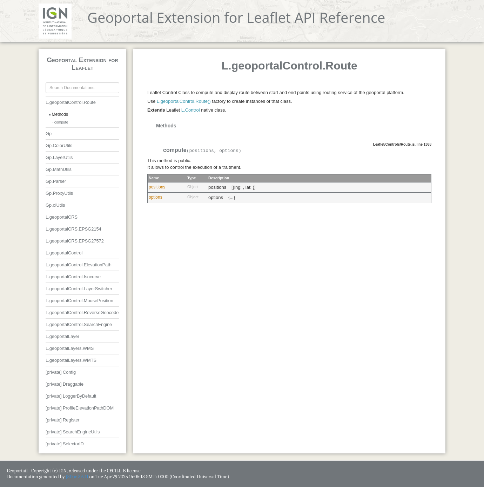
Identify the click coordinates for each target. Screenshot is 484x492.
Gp (49, 133)
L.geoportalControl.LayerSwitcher (79, 288)
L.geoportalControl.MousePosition (79, 300)
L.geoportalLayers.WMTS (71, 360)
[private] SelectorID (65, 443)
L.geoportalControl (64, 252)
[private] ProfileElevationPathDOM (80, 408)
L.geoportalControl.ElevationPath (79, 264)
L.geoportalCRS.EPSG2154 (73, 229)
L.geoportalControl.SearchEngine (79, 324)
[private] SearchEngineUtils (73, 431)
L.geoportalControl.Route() (184, 101)
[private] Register (63, 420)
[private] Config (61, 372)
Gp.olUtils (55, 205)
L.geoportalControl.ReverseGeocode (82, 312)
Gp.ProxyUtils (59, 193)
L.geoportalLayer (62, 336)
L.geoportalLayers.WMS (70, 348)
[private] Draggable (64, 384)
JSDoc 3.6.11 (77, 477)
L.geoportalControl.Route (71, 102)
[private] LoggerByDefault (71, 396)
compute (61, 122)
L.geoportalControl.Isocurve (73, 276)
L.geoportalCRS (62, 217)
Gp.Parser (56, 181)
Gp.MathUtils (59, 169)
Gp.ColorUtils (59, 145)
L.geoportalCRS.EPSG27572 (75, 241)
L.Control (190, 110)
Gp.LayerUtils (59, 157)
